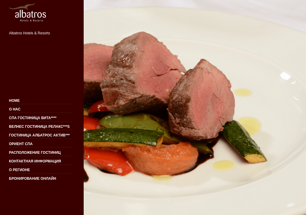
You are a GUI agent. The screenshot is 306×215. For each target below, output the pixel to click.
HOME (14, 101)
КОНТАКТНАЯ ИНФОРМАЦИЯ (35, 161)
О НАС (14, 109)
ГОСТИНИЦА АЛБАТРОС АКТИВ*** (39, 135)
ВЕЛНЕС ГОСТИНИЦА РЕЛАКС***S (39, 127)
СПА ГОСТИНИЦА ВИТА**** (32, 118)
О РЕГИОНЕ (19, 170)
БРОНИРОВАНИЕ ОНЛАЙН (32, 178)
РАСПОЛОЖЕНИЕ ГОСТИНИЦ (35, 152)
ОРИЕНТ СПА (21, 144)
